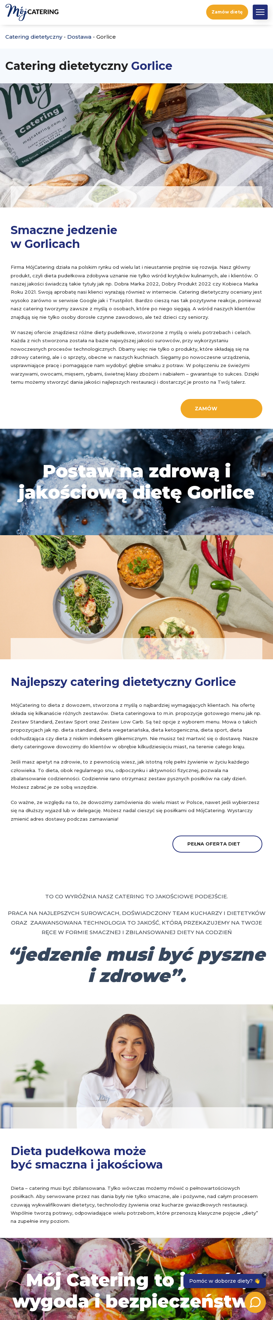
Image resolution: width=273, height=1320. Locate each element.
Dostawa (79, 36)
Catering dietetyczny (33, 36)
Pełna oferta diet (213, 844)
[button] (260, 12)
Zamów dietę (227, 12)
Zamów (206, 408)
